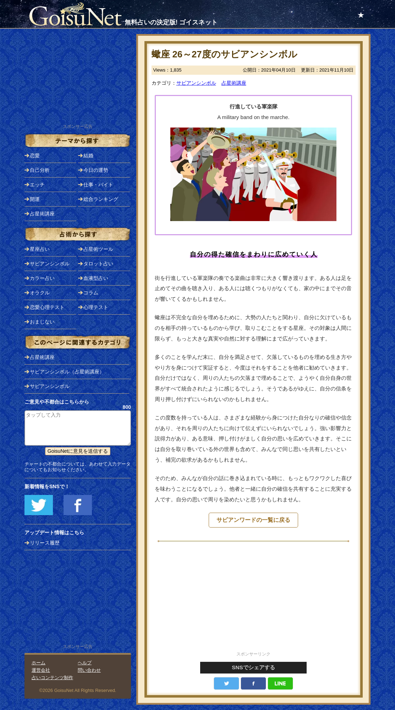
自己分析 (40, 170)
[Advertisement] (253, 600)
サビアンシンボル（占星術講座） (67, 371)
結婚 (88, 155)
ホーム (38, 662)
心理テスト (95, 307)
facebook (253, 683)
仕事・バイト (98, 184)
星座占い (40, 249)
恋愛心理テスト (47, 307)
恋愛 (35, 155)
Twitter (226, 683)
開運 (35, 199)
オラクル (40, 292)
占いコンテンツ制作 (52, 677)
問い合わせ (89, 670)
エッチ (37, 184)
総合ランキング (100, 199)
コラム (90, 292)
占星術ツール (98, 249)
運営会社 (41, 670)
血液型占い (95, 278)
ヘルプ (85, 662)
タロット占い (98, 263)
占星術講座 (233, 83)
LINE (280, 683)
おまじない (42, 322)
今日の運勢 (95, 170)
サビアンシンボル (196, 83)
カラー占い (42, 278)
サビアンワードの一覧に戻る (253, 520)
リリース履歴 (45, 543)
